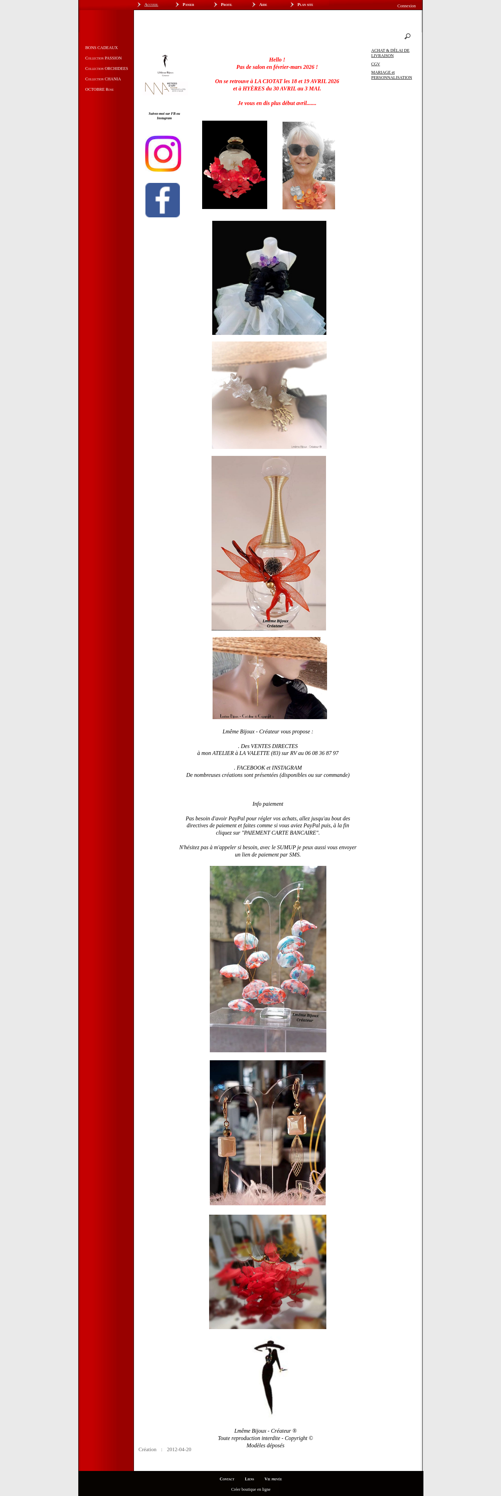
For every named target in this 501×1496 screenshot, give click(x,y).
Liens (249, 1479)
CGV (375, 64)
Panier (188, 4)
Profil (226, 4)
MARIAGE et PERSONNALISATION (391, 75)
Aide (263, 4)
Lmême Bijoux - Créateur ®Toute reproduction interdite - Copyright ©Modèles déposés (265, 1438)
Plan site (305, 4)
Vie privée (273, 1479)
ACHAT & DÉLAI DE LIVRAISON (390, 53)
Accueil (151, 4)
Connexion (406, 5)
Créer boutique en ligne (251, 1489)
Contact (227, 1479)
